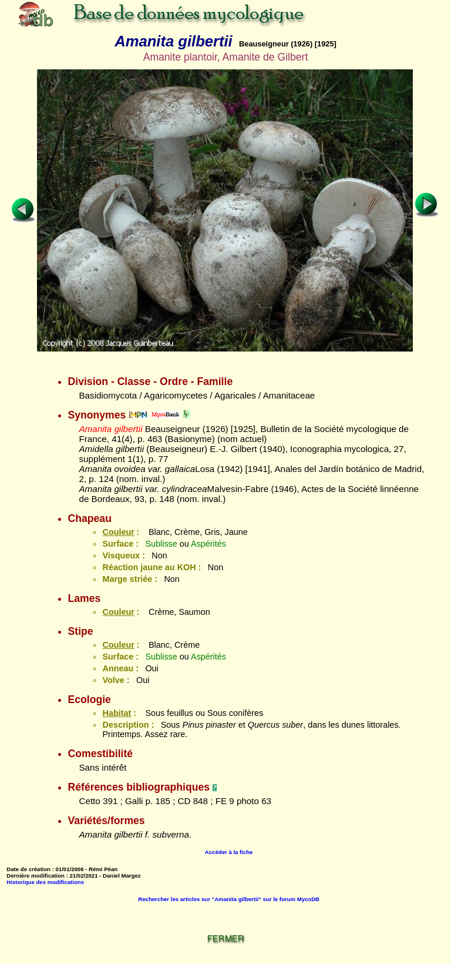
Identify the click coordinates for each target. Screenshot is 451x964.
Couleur (118, 532)
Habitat (116, 713)
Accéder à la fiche (229, 852)
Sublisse (161, 543)
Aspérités (208, 543)
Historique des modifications (45, 882)
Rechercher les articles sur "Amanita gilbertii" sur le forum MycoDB (228, 899)
